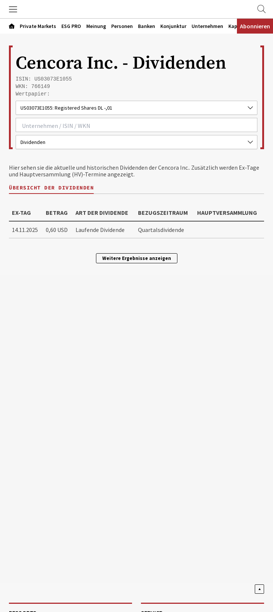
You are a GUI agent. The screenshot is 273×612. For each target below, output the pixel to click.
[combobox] (136, 125)
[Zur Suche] (261, 9)
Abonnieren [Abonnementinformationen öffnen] (255, 26)
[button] (13, 9)
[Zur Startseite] (136, 9)
